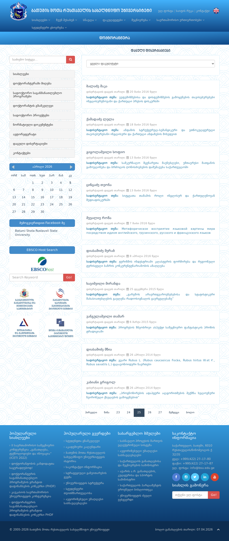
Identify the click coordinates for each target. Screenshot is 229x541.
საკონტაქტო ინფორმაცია (84, 467)
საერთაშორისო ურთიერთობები (180, 20)
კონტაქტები (21, 153)
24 (128, 412)
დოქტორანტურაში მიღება (32, 83)
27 (160, 412)
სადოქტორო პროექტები (31, 115)
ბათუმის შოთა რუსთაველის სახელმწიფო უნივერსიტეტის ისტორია (84, 457)
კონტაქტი (203, 11)
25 (139, 412)
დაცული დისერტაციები (30, 143)
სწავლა (90, 20)
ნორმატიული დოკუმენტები (33, 124)
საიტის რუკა (184, 11)
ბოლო (190, 412)
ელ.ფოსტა (165, 11)
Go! (69, 277)
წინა (106, 412)
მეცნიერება (141, 20)
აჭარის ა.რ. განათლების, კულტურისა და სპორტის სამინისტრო (137, 475)
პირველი (91, 412)
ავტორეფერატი (24, 134)
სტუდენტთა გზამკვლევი (83, 441)
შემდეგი (174, 412)
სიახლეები (41, 20)
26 (149, 412)
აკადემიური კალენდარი (83, 447)
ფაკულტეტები (114, 20)
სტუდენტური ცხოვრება (49, 27)
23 (118, 412)
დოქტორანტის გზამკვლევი (33, 105)
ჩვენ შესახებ (66, 20)
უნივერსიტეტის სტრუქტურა (85, 483)
